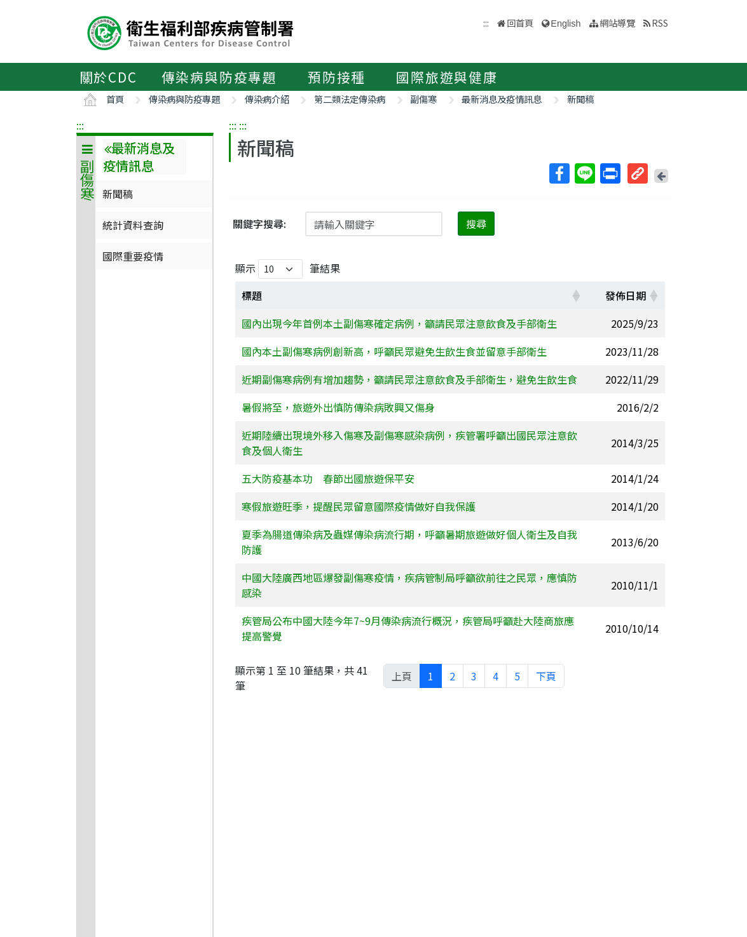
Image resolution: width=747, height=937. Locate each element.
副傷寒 (423, 98)
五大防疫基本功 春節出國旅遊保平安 (328, 478)
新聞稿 (580, 98)
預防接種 (337, 76)
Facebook (559, 173)
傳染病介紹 (267, 98)
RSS (660, 22)
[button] (576, 295)
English (565, 23)
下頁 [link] (546, 676)
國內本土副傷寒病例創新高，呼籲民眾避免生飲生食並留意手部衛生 (394, 351)
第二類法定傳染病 (349, 98)
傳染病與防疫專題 (219, 76)
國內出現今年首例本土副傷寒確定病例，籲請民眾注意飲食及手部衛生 (399, 323)
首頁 (115, 98)
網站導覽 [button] (617, 22)
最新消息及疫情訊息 (502, 98)
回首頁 (520, 22)
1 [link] (431, 676)
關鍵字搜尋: (259, 223)
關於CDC (108, 76)
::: (80, 125)
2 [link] (452, 676)
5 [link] (517, 676)
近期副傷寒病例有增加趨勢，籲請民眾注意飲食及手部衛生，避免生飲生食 (409, 379)
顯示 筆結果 (287, 269)
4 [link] (495, 676)
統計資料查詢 (132, 225)
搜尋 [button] (476, 223)
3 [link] (474, 676)
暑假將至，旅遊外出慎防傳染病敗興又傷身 (338, 407)
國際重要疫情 (132, 256)
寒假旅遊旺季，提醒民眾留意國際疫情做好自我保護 (359, 506)
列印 (609, 173)
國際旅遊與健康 (447, 76)
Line (584, 173)
